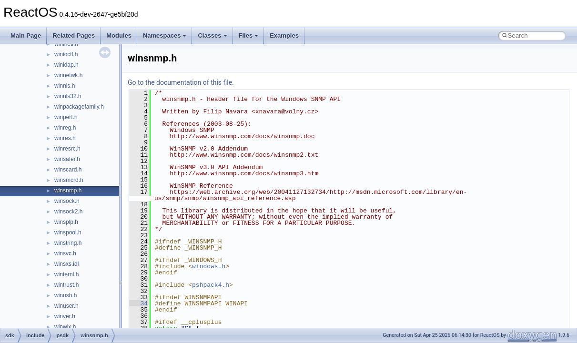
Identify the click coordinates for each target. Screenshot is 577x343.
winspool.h (67, 232)
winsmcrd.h (68, 180)
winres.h (65, 138)
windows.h (208, 266)
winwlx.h (65, 326)
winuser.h (66, 306)
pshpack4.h (210, 285)
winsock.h (67, 201)
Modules (119, 35)
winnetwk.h (68, 75)
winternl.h (66, 274)
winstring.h (67, 243)
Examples (284, 35)
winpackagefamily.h (79, 106)
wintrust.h (66, 285)
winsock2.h (68, 211)
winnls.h (64, 85)
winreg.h (65, 127)
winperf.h (66, 117)
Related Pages (73, 35)
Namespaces (165, 35)
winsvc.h (65, 253)
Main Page (25, 35)
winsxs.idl (66, 264)
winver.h (64, 316)
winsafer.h (67, 159)
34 (138, 303)
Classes (212, 35)
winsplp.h (66, 222)
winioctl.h (66, 54)
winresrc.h (67, 148)
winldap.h (66, 64)
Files (249, 35)
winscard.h (67, 169)
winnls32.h (67, 96)
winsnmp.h (67, 190)
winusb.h (65, 295)
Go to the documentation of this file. (181, 82)
